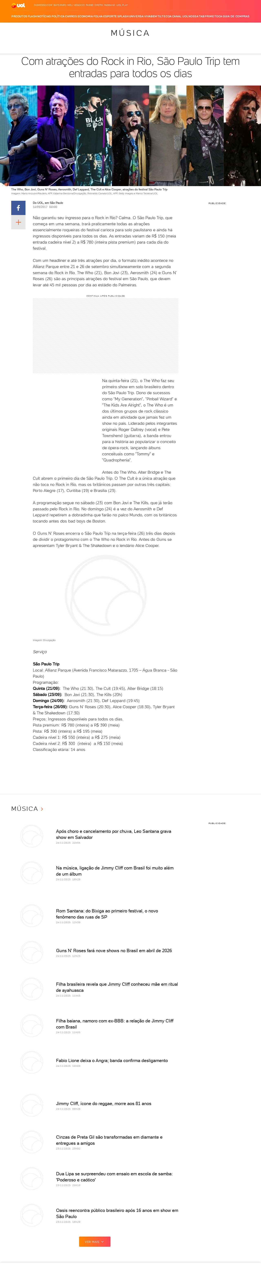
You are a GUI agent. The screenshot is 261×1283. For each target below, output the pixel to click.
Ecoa (167, 16)
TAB (201, 16)
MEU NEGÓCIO (76, 5)
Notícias (44, 16)
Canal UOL (180, 16)
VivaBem (150, 16)
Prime (209, 16)
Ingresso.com (43, 5)
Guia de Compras (236, 16)
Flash (32, 16)
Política (58, 16)
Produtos (19, 16)
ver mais (95, 1241)
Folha (98, 16)
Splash (123, 16)
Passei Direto (94, 5)
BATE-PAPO (59, 5)
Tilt (160, 16)
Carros (71, 16)
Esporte (110, 16)
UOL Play (122, 5)
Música (130, 33)
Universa (136, 16)
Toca (218, 16)
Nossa (193, 16)
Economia (85, 16)
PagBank (109, 5)
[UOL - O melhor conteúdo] (18, 5)
